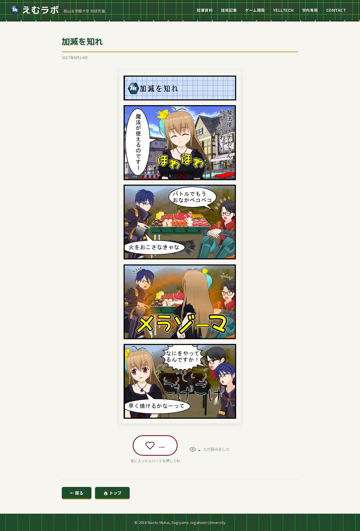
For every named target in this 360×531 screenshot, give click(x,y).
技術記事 (229, 10)
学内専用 (310, 10)
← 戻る (76, 493)
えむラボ (35, 10)
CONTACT (336, 10)
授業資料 (205, 10)
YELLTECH (283, 10)
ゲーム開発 (255, 10)
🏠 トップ (112, 493)
